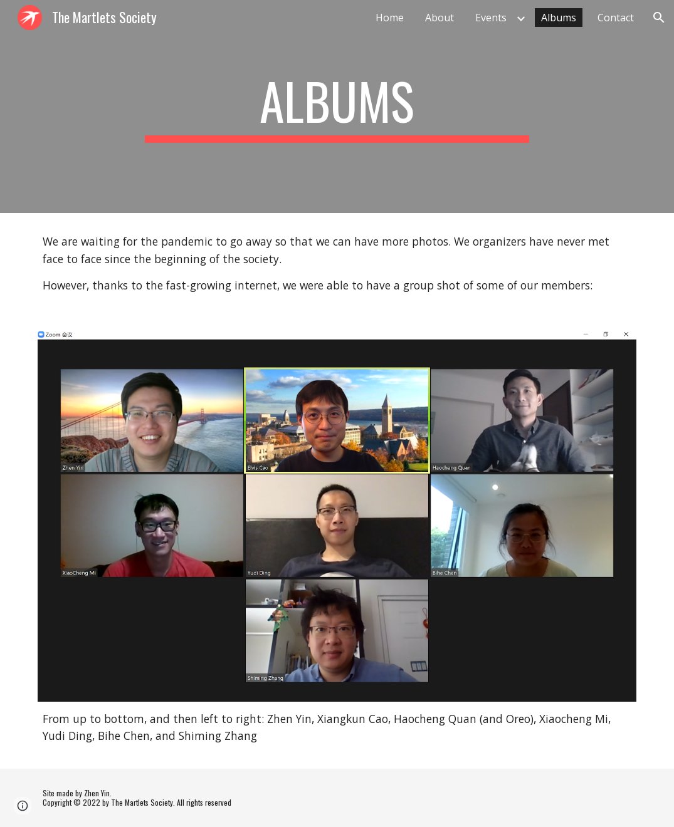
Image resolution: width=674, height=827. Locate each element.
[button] (659, 18)
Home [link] (390, 17)
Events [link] (491, 17)
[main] (337, 106)
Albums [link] (558, 17)
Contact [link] (616, 17)
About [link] (439, 17)
